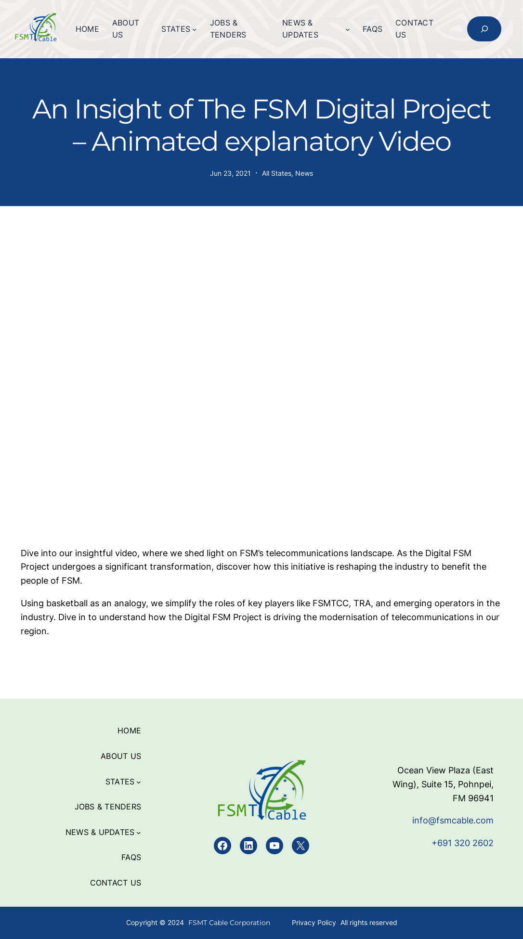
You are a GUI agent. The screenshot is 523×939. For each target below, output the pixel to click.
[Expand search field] (484, 28)
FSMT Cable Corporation (229, 922)
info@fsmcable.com (453, 820)
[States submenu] (194, 29)
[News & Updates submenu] (347, 29)
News (304, 173)
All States (276, 173)
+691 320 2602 (462, 843)
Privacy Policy (314, 922)
